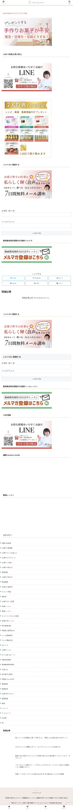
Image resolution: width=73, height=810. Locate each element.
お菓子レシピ (6, 650)
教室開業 (5, 582)
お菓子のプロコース (9, 558)
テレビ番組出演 (7, 640)
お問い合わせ (63, 798)
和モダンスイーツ (16, 798)
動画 (3, 703)
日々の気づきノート (9, 655)
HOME (7, 798)
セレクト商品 (6, 592)
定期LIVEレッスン (8, 621)
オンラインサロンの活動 (10, 616)
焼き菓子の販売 (7, 674)
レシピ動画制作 (7, 635)
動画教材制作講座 (8, 664)
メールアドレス (8, 222)
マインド (5, 708)
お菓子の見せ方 (7, 577)
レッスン (32, 798)
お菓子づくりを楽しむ (9, 553)
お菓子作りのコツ (8, 694)
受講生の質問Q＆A (8, 630)
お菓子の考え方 (7, 567)
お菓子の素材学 (7, 587)
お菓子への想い (7, 562)
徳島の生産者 (6, 543)
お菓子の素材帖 (7, 548)
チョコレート (6, 713)
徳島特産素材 (6, 660)
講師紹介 (26, 798)
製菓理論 (5, 698)
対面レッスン (6, 606)
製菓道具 (5, 689)
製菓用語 (5, 572)
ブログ (56, 798)
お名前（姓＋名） (9, 211)
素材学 (4, 596)
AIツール (5, 645)
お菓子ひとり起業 (8, 601)
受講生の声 (40, 798)
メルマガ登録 (48, 798)
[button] (60, 283)
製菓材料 (5, 684)
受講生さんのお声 (8, 679)
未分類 (4, 718)
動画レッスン (6, 611)
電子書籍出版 (6, 626)
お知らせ (5, 669)
